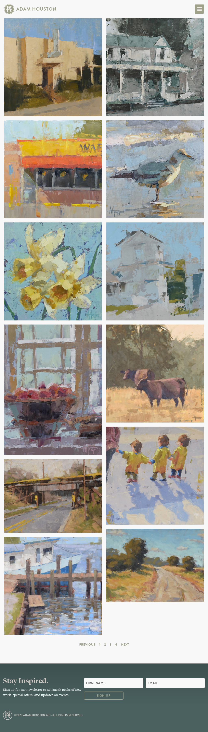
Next (125, 644)
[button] (199, 9)
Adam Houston (36, 8)
